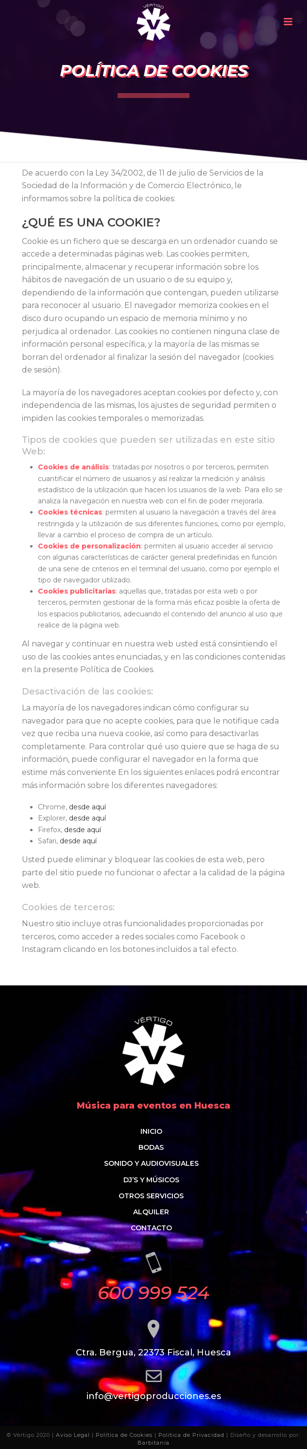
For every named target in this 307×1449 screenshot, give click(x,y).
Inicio (151, 1131)
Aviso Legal (73, 1435)
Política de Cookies (124, 1435)
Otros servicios (151, 1195)
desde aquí (87, 807)
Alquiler (151, 1212)
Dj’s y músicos (151, 1179)
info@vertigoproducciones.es (153, 1396)
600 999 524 (153, 1292)
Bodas (151, 1147)
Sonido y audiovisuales (151, 1163)
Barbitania (153, 1442)
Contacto (151, 1228)
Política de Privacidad (191, 1435)
